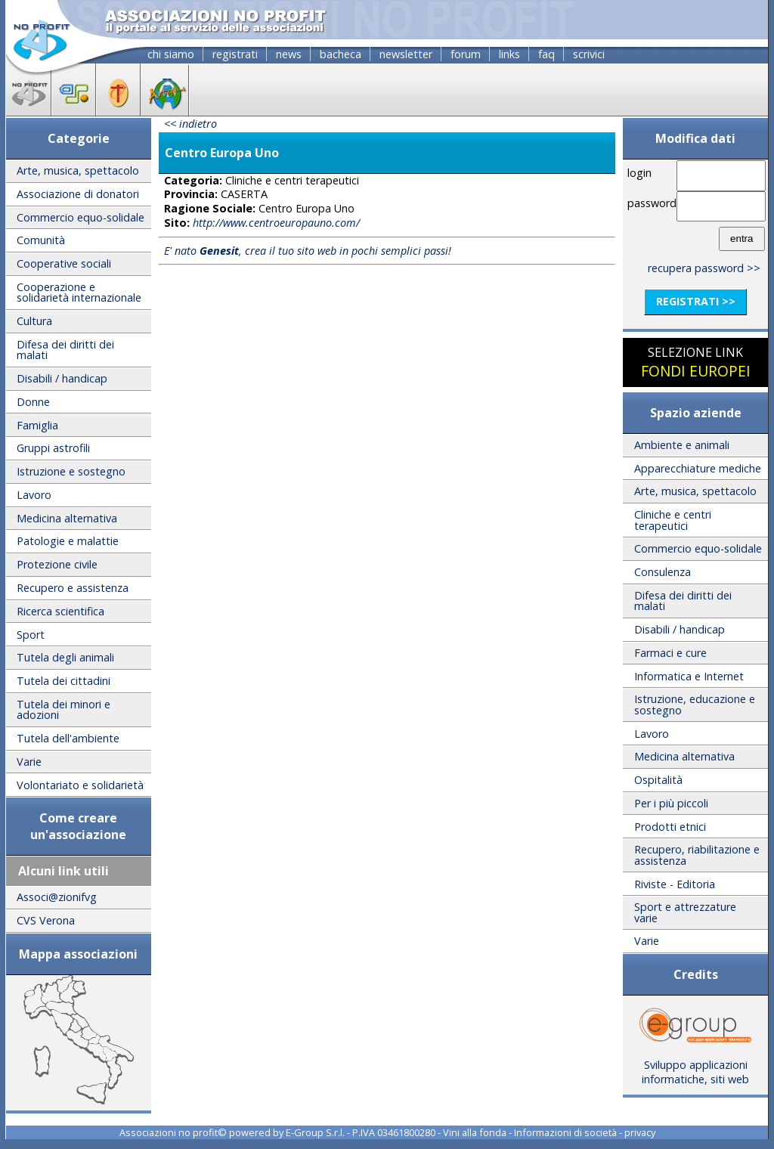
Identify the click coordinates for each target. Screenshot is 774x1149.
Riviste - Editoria (674, 884)
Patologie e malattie (68, 541)
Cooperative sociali (64, 263)
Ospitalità (658, 780)
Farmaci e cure (670, 653)
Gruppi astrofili (53, 448)
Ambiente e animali (681, 445)
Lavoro (34, 495)
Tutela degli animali (65, 657)
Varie (29, 761)
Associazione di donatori (78, 194)
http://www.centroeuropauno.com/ (276, 222)
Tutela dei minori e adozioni (63, 709)
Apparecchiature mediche (697, 468)
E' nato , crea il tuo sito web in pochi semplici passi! (307, 250)
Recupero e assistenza (72, 588)
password (649, 203)
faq (546, 54)
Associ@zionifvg (57, 897)
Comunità (41, 240)
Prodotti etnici (670, 826)
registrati (235, 54)
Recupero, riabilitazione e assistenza (697, 854)
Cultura (34, 321)
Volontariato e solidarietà (80, 785)
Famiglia (37, 425)
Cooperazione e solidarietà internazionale (79, 292)
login (639, 173)
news (289, 54)
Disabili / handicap (62, 378)
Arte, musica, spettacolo (78, 170)
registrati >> (695, 301)
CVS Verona (46, 920)
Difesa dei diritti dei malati (65, 349)
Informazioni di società (565, 1132)
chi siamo (170, 54)
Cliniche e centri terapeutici (672, 519)
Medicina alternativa (67, 518)
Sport (31, 634)
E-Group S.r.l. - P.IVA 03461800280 (360, 1132)
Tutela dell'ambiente (68, 738)
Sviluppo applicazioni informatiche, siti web (695, 1066)
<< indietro (190, 123)
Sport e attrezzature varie (685, 912)
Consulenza (662, 572)
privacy (639, 1132)
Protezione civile (57, 564)
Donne (33, 402)
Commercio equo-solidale (80, 217)
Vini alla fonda (474, 1132)
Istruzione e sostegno (71, 471)
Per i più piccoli (671, 803)
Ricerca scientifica (60, 611)
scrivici (589, 54)
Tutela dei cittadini (63, 681)
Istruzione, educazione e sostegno (694, 704)
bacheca (340, 54)
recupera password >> (704, 268)
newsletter (405, 54)
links (509, 54)
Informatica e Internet (689, 676)
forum (465, 54)
